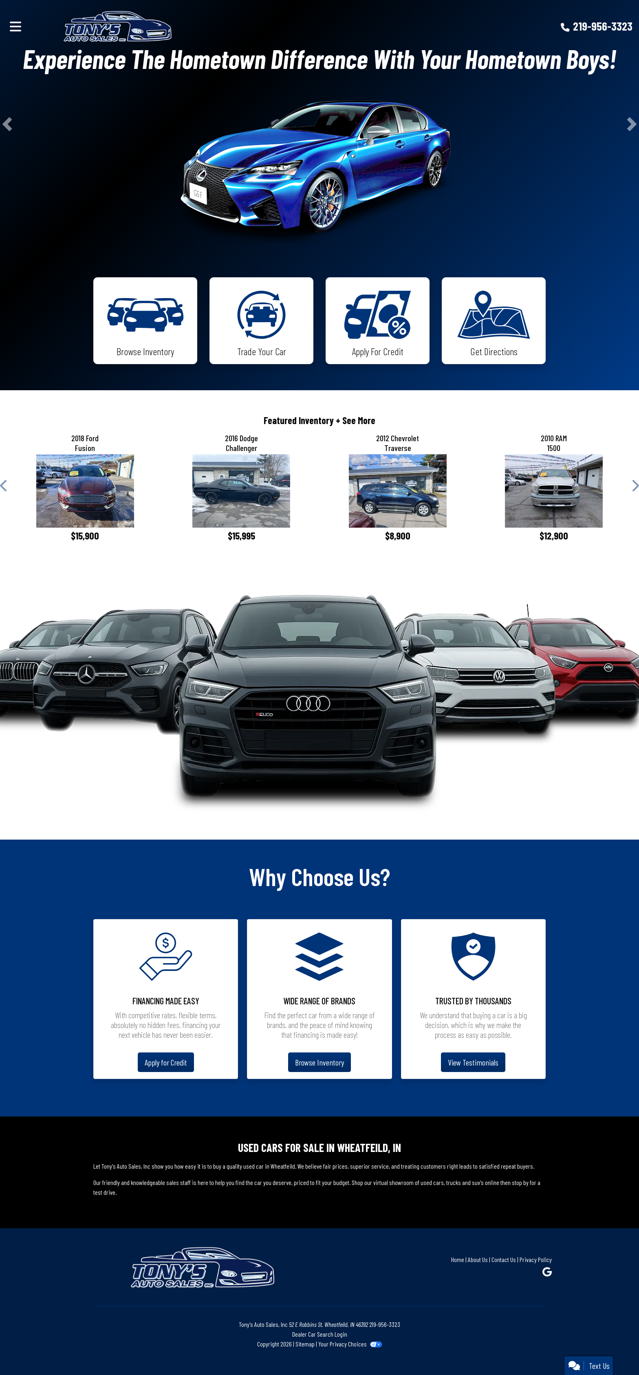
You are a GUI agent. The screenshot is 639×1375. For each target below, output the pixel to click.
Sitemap (305, 1344)
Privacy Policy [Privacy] (536, 1259)
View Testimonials (473, 1062)
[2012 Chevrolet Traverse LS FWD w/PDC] (398, 491)
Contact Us (503, 1259)
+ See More (355, 420)
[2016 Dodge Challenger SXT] (242, 491)
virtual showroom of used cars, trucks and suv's (428, 1182)
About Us (478, 1259)
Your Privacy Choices (349, 1344)
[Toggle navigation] (15, 26)
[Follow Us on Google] (547, 1272)
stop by (520, 1182)
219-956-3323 (602, 26)
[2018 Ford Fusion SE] (85, 491)
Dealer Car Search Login (319, 1334)
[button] (7, 124)
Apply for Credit (166, 1062)
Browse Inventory (319, 1062)
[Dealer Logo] (158, 26)
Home (457, 1259)
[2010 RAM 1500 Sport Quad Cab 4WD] (554, 491)
